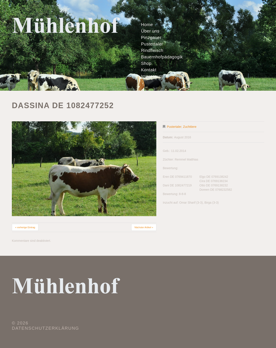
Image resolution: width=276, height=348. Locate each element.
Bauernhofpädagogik (162, 57)
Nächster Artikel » (144, 227)
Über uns (150, 31)
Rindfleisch (152, 50)
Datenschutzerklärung (45, 328)
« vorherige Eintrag (25, 227)
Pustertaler (152, 44)
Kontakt (148, 69)
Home (147, 24)
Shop (146, 63)
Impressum (152, 76)
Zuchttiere (189, 126)
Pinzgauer (151, 37)
